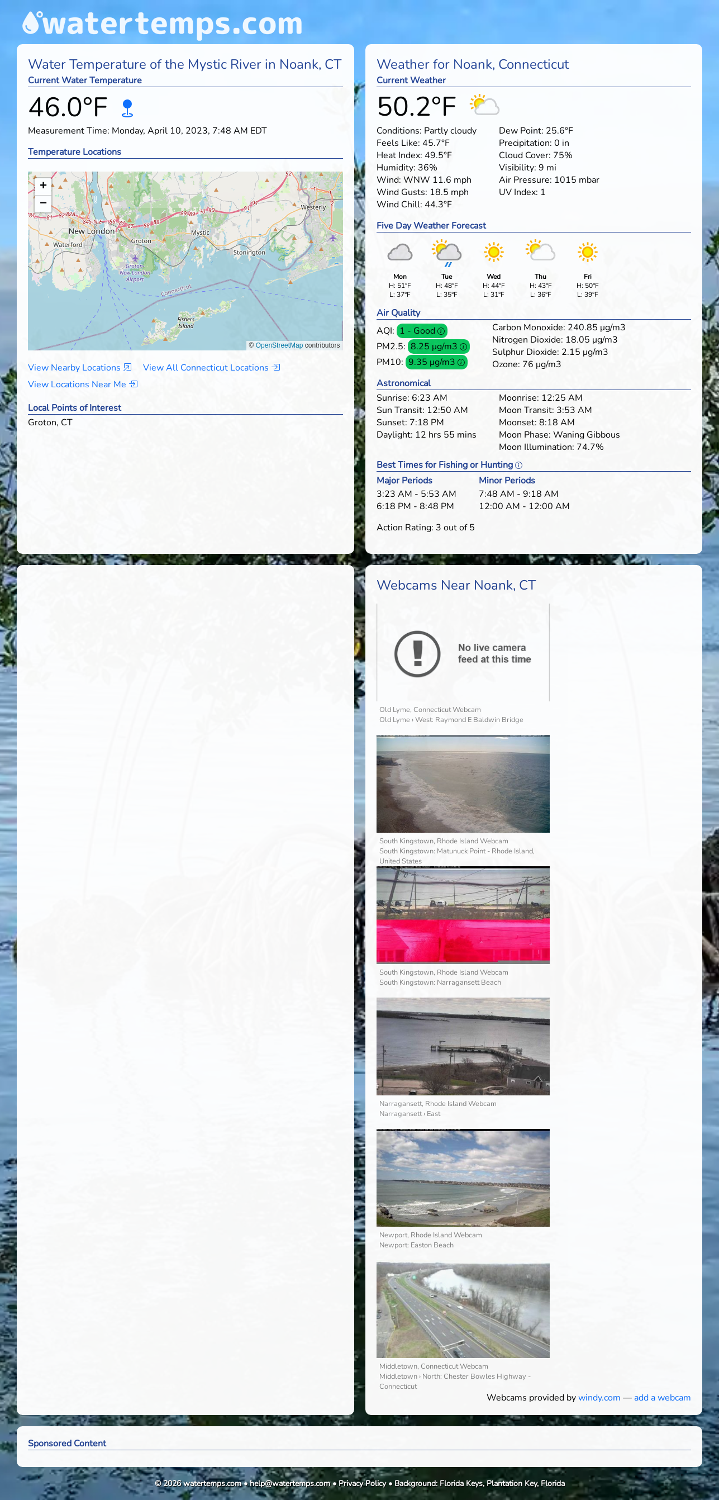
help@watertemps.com (290, 1483)
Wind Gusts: (402, 192)
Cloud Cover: (525, 155)
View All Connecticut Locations (211, 368)
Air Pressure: (525, 180)
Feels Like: (398, 143)
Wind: (389, 180)
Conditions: (399, 131)
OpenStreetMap (279, 345)
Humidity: (396, 168)
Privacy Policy (362, 1483)
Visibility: (517, 168)
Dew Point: (521, 131)
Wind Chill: (399, 204)
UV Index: (518, 192)
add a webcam (662, 1398)
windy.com (599, 1398)
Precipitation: (525, 143)
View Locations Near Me (82, 384)
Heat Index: (399, 155)
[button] (186, 250)
